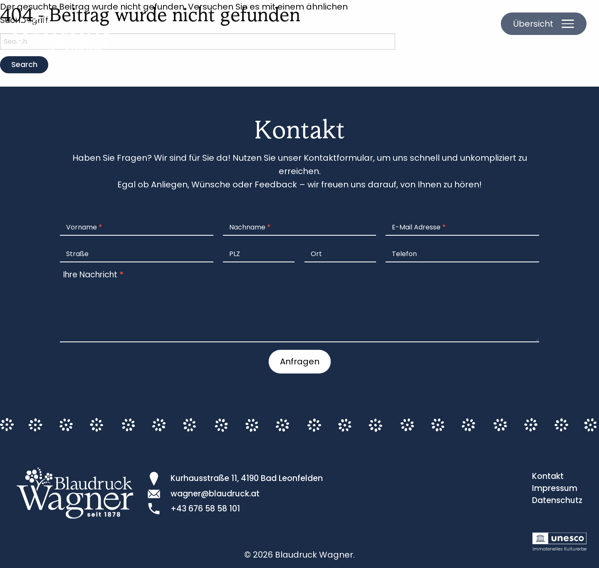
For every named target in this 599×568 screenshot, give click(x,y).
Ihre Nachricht (93, 274)
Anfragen (299, 361)
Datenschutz (557, 500)
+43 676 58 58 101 (205, 508)
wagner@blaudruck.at (215, 493)
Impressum (554, 488)
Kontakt (548, 476)
